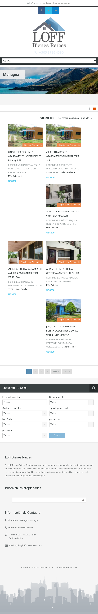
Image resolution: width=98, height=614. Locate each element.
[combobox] (71, 402)
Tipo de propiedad (58, 408)
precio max (8, 430)
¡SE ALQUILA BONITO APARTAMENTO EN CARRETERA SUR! (62, 156)
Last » (67, 371)
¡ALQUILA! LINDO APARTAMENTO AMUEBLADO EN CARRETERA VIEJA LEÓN (25, 273)
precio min (54, 419)
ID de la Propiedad (11, 397)
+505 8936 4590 (51, 52)
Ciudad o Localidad (11, 408)
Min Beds (7, 419)
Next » (56, 371)
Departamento (56, 397)
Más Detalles (15, 176)
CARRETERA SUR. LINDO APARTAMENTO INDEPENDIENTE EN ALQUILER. (24, 156)
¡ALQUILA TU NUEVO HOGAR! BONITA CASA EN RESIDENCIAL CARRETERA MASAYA (62, 330)
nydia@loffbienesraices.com (57, 3)
